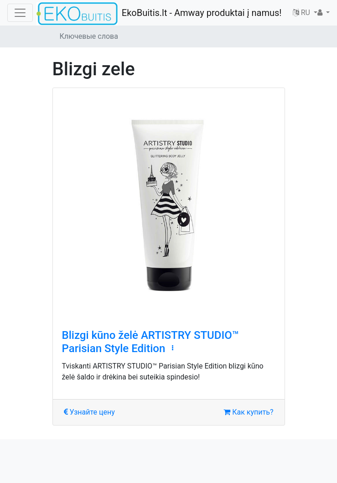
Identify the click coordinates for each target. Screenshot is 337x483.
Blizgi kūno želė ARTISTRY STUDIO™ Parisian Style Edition (150, 342)
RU (302, 12)
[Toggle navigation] (20, 13)
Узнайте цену (89, 412)
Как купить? (248, 412)
